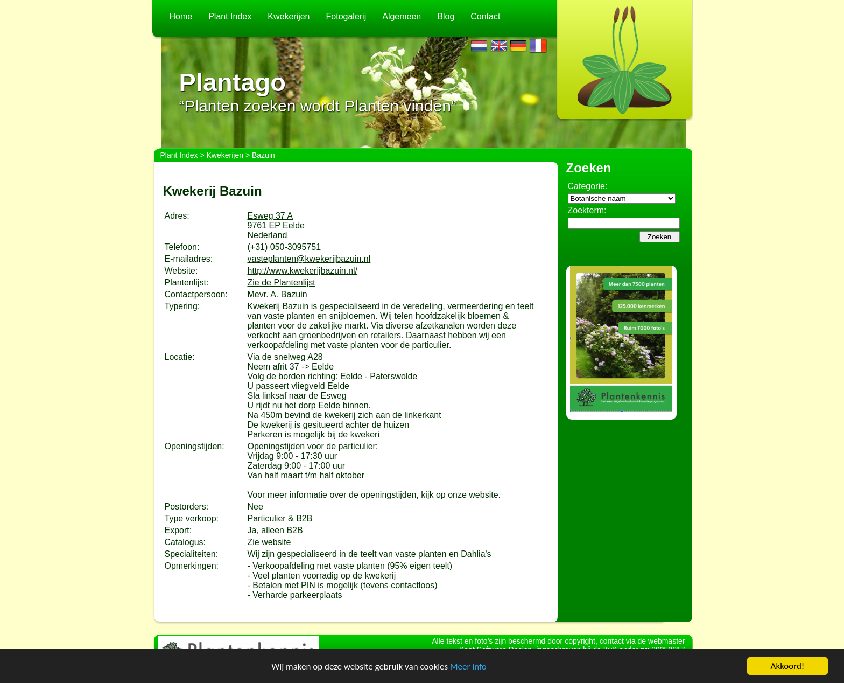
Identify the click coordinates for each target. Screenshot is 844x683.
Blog (445, 16)
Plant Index (229, 16)
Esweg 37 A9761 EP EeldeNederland (276, 225)
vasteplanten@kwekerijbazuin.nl (309, 258)
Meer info (468, 666)
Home (181, 16)
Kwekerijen (289, 16)
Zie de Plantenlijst (281, 282)
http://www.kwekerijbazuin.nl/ (303, 270)
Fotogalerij (346, 16)
